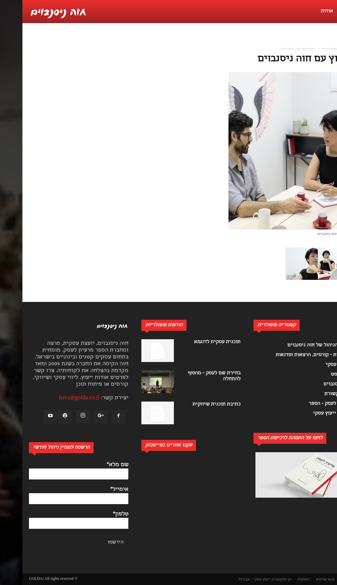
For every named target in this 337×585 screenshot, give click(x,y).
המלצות (281, 579)
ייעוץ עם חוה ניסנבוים (281, 59)
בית (325, 49)
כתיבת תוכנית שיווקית (194, 404)
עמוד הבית (308, 49)
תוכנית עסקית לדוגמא (195, 342)
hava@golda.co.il (57, 398)
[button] (328, 40)
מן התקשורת (259, 579)
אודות (304, 11)
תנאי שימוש (302, 579)
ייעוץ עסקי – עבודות (232, 579)
